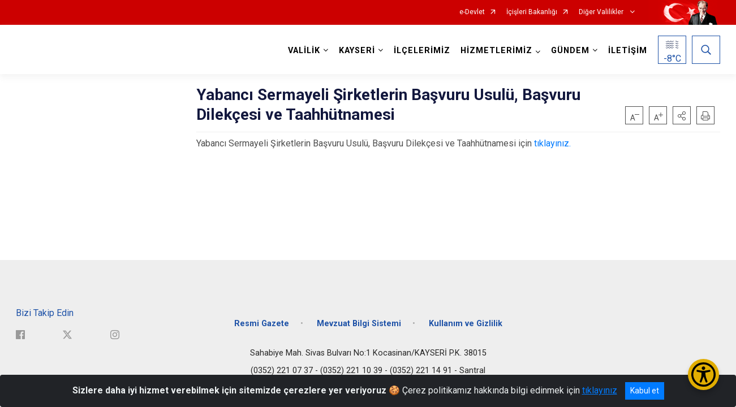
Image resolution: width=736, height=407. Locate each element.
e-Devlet (472, 12)
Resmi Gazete (261, 323)
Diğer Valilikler (602, 12)
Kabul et (644, 390)
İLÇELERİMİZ (422, 50)
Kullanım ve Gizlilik (465, 323)
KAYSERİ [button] (357, 50)
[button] (682, 115)
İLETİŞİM (627, 50)
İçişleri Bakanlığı (531, 12)
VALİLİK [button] (304, 50)
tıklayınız (599, 390)
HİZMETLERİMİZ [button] (496, 50)
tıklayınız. (552, 143)
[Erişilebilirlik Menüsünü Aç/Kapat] (703, 374)
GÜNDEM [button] (570, 50)
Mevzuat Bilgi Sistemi (359, 323)
